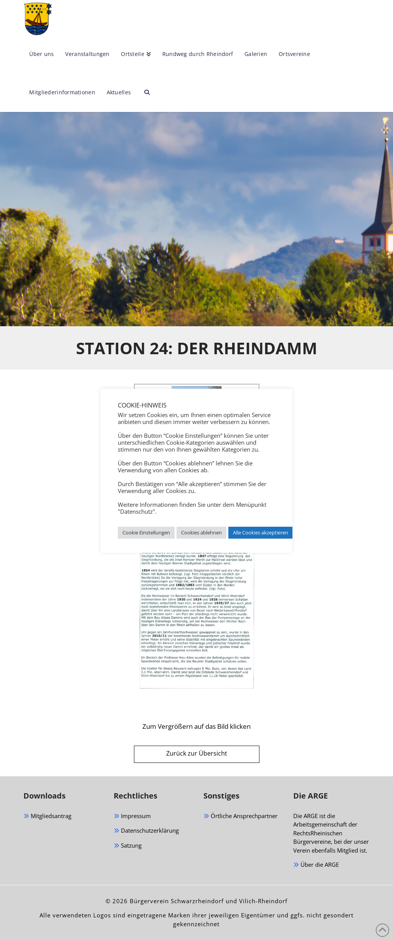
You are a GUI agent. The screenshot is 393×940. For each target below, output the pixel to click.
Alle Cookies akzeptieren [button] (260, 532)
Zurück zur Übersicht (196, 753)
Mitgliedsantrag (47, 816)
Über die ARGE (316, 865)
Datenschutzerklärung (146, 831)
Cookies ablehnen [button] (201, 532)
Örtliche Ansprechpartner (240, 816)
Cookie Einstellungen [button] (146, 532)
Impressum (132, 816)
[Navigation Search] (144, 93)
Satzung (128, 845)
